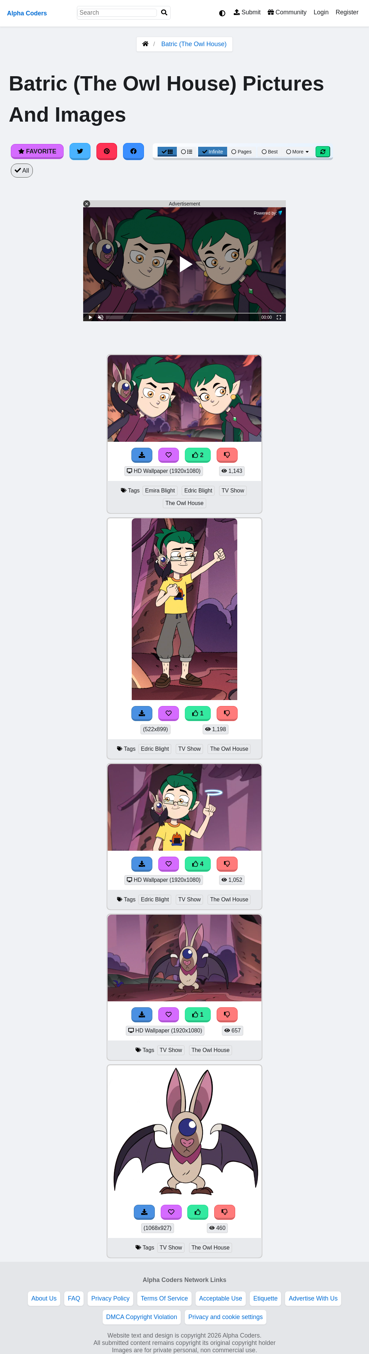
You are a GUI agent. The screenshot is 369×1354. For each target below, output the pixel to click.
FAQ (74, 1298)
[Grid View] (167, 152)
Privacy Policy (110, 1298)
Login (320, 12)
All (22, 170)
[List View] (186, 152)
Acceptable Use (220, 1298)
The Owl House (184, 503)
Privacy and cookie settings (225, 1316)
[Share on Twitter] (80, 151)
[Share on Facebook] (133, 151)
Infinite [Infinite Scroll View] (212, 151)
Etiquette (265, 1298)
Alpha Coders (27, 13)
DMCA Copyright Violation (141, 1316)
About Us (44, 1298)
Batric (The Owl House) (193, 44)
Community (287, 12)
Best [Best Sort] (270, 151)
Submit (247, 12)
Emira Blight (160, 491)
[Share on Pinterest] (106, 151)
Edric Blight (198, 491)
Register (347, 12)
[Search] (164, 12)
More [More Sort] (298, 151)
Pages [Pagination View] (241, 151)
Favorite (37, 151)
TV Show (233, 491)
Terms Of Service (164, 1298)
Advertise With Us (313, 1298)
